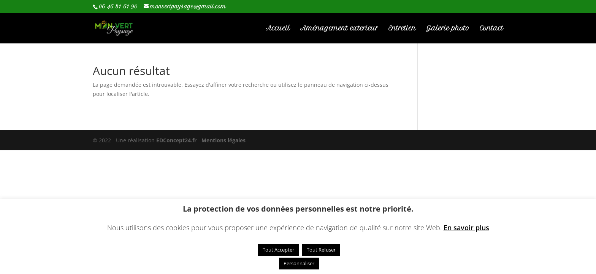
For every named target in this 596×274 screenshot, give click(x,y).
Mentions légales (223, 140)
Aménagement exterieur (339, 28)
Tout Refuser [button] (321, 249)
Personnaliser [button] (299, 263)
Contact (491, 28)
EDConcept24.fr (177, 140)
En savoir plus (466, 227)
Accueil (278, 28)
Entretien (402, 28)
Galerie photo (447, 28)
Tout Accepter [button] (278, 249)
